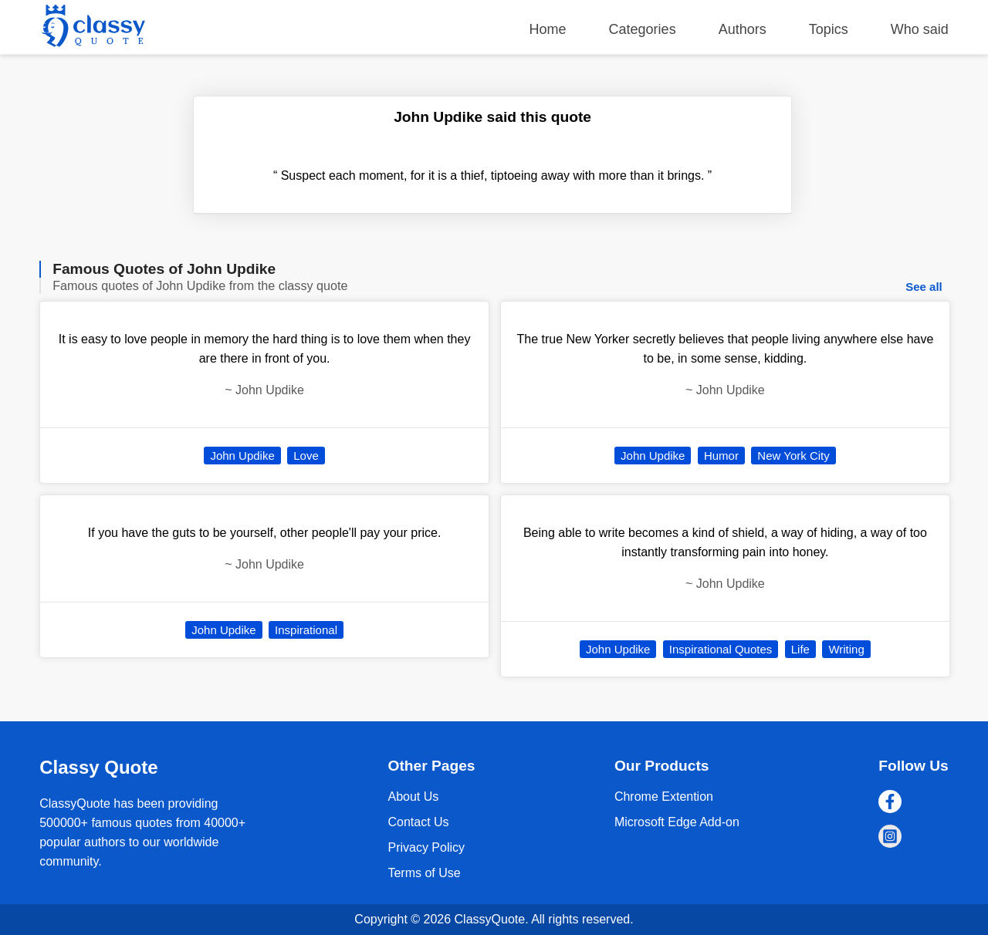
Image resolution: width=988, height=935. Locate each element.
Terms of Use (423, 872)
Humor (721, 455)
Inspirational (306, 629)
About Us (412, 796)
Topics (828, 29)
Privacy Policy (426, 847)
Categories (642, 29)
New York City (793, 455)
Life (800, 649)
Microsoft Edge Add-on (676, 822)
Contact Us (417, 822)
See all (923, 286)
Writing (846, 649)
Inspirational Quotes (720, 649)
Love (306, 455)
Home (548, 29)
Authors (742, 29)
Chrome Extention (663, 796)
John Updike (242, 455)
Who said (920, 29)
